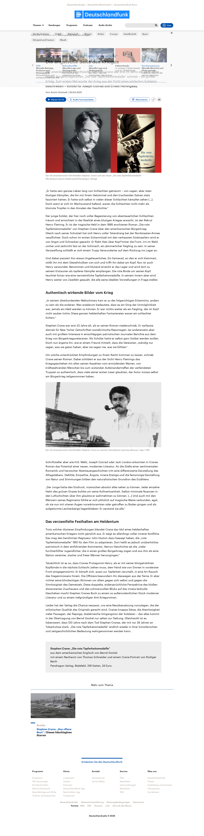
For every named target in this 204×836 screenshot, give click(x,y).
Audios (66, 781)
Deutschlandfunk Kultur (100, 4)
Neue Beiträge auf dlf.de (44, 792)
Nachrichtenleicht (41, 788)
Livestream (68, 778)
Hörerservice (98, 778)
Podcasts (87, 25)
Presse (151, 781)
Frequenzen (69, 795)
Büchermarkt (49, 35)
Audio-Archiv (105, 25)
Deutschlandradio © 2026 (102, 815)
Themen (37, 25)
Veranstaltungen (128, 785)
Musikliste (125, 788)
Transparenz (154, 788)
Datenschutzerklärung (92, 802)
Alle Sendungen (40, 781)
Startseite (35, 35)
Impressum (138, 802)
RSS (122, 792)
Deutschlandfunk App (74, 788)
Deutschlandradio (76, 4)
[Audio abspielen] (56, 99)
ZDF (89, 805)
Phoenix (98, 805)
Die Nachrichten (40, 785)
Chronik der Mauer (122, 805)
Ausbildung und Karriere (160, 785)
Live (167, 25)
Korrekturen (153, 792)
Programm (71, 25)
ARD (82, 805)
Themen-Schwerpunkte (43, 795)
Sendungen (54, 25)
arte (108, 805)
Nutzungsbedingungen (118, 802)
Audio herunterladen (83, 99)
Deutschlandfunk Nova (125, 4)
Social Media (98, 781)
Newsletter (125, 781)
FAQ (122, 778)
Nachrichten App (71, 792)
